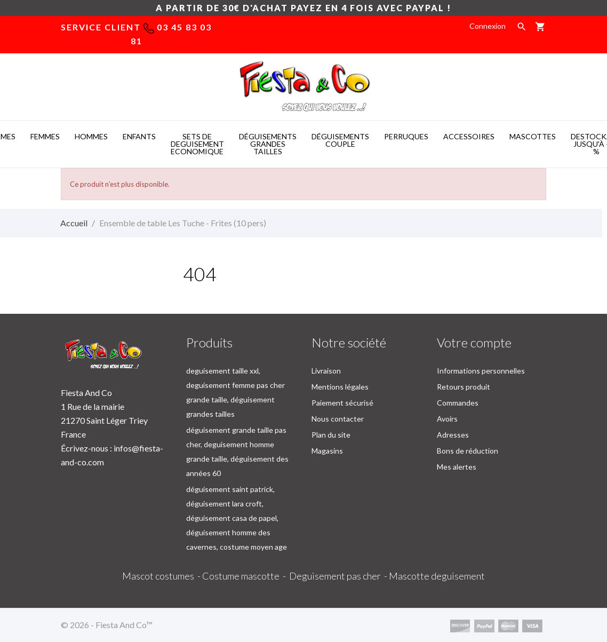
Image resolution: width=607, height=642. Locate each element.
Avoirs (447, 418)
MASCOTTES (532, 136)
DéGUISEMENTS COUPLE (340, 140)
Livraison (326, 370)
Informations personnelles (481, 370)
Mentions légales (340, 386)
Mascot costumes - (162, 576)
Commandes (457, 402)
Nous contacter (338, 418)
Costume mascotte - (245, 576)
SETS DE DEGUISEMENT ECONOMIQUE (197, 144)
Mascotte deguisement (437, 576)
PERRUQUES (406, 136)
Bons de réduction (467, 450)
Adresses (453, 434)
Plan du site (331, 434)
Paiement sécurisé (342, 402)
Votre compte (474, 342)
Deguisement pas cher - (339, 576)
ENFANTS (139, 136)
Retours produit (463, 386)
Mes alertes (456, 466)
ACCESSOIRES (468, 136)
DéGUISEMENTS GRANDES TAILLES (268, 144)
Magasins (327, 450)
